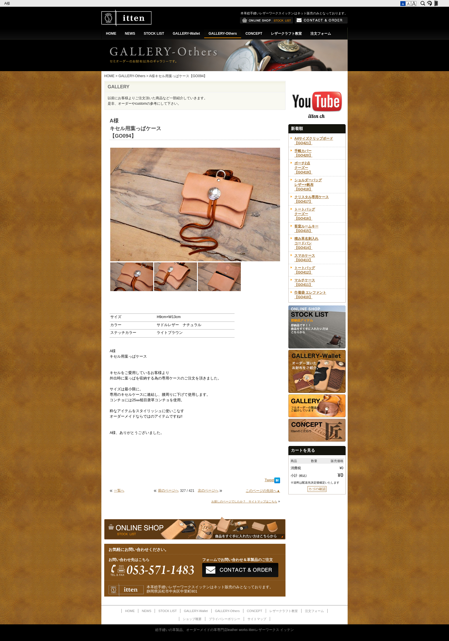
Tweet (269, 480)
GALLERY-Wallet (186, 34)
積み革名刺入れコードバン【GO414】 (306, 243)
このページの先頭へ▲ (263, 491)
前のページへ (168, 490)
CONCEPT (253, 34)
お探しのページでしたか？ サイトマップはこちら (244, 501)
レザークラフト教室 (286, 34)
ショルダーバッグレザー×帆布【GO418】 (308, 184)
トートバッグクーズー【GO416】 (304, 214)
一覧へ (119, 490)
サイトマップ (256, 619)
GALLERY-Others (222, 34)
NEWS (130, 34)
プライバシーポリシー (224, 619)
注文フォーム (320, 34)
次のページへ (208, 490)
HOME (111, 34)
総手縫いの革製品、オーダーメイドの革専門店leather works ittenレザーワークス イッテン (224, 630)
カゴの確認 (317, 489)
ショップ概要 (192, 619)
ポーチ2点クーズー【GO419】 (303, 167)
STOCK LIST (154, 34)
